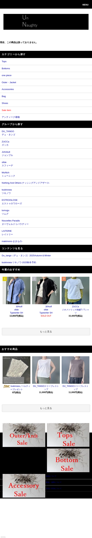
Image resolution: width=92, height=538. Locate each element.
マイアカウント (31, 500)
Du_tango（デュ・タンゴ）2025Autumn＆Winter (26, 255)
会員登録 (28, 502)
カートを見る (30, 507)
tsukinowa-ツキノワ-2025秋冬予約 (19, 262)
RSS (7, 533)
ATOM (12, 533)
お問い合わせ (30, 510)
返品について (10, 513)
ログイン (28, 505)
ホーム (7, 500)
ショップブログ (11, 531)
